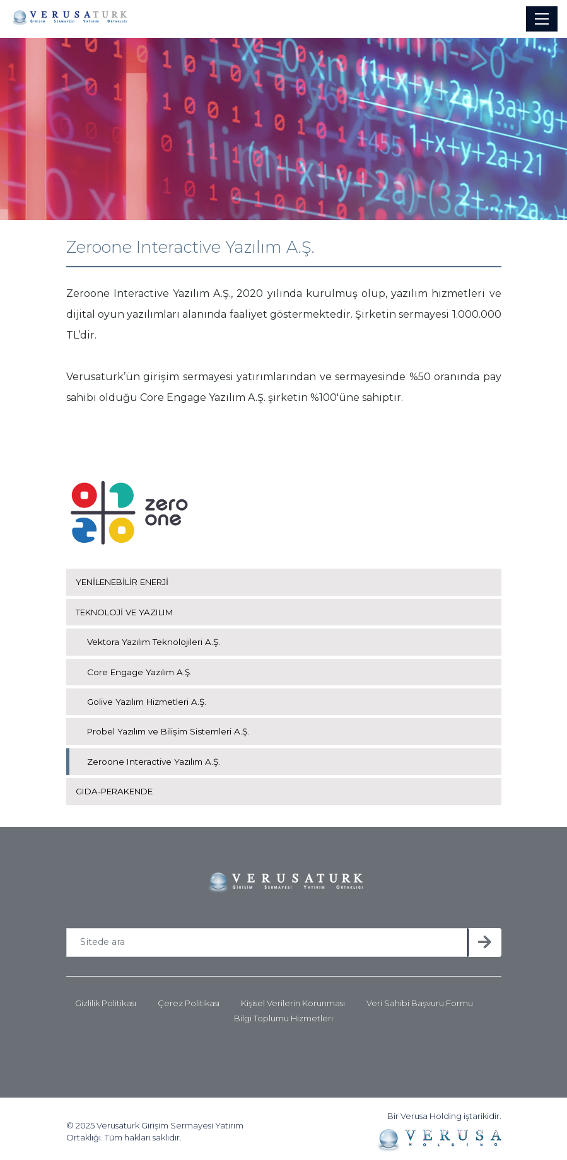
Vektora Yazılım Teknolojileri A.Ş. (154, 636)
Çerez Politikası (188, 998)
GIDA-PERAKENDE (119, 785)
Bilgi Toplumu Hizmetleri (283, 1013)
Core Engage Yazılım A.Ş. (141, 666)
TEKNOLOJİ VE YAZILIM (128, 606)
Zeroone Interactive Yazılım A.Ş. (155, 756)
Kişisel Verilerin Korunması (293, 998)
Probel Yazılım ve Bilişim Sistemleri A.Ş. (170, 726)
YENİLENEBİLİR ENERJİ (129, 576)
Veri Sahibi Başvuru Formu (419, 998)
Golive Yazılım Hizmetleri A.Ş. (148, 696)
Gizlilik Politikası (105, 998)
